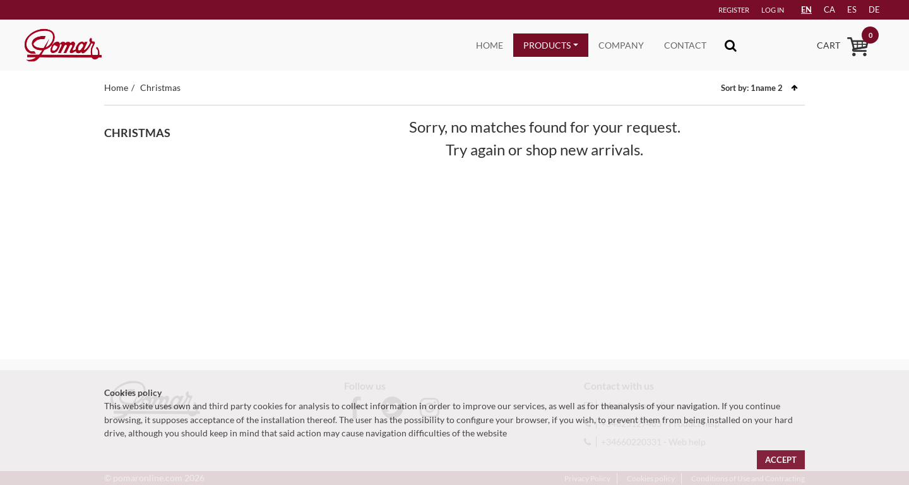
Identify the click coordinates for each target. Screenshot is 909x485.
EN (806, 9)
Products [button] (547, 45)
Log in (772, 10)
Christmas (160, 87)
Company (621, 45)
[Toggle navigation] (730, 45)
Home (489, 45)
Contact (685, 45)
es (852, 9)
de (874, 9)
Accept (781, 460)
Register (733, 10)
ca (829, 9)
